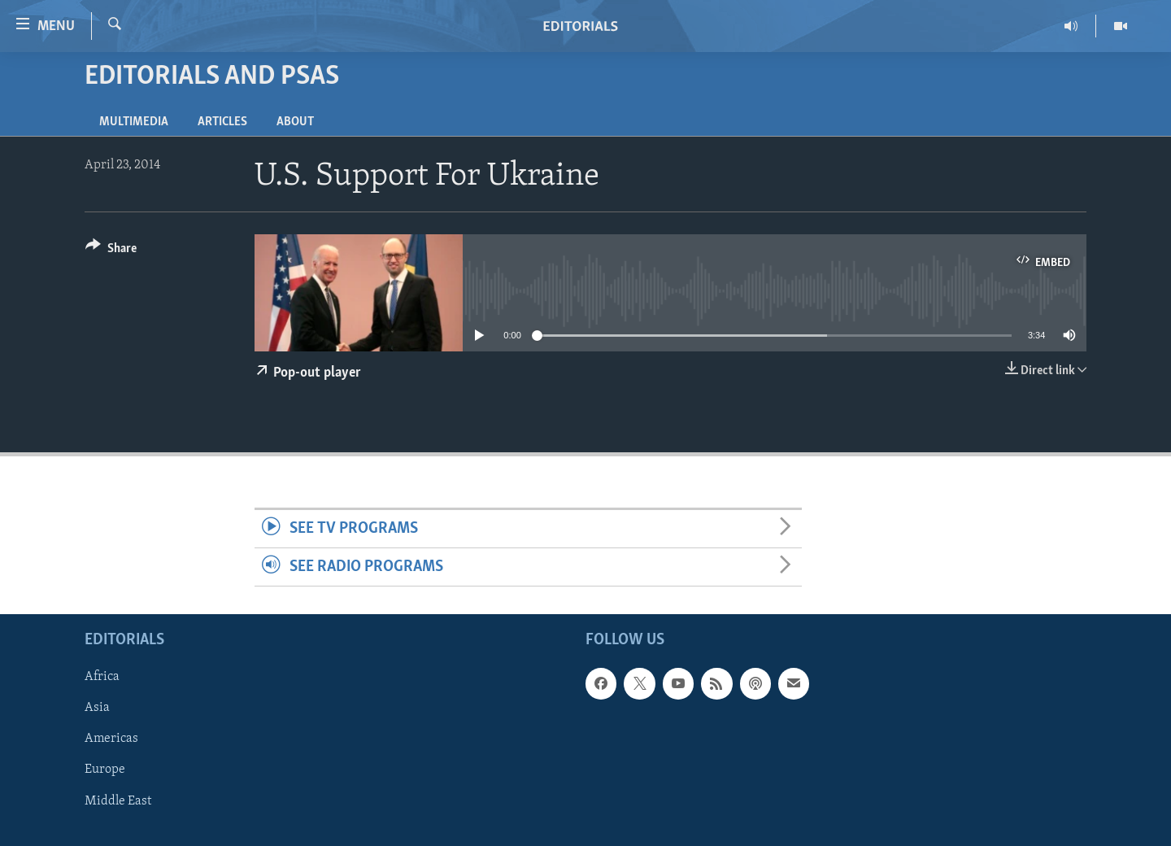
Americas (111, 739)
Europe (105, 770)
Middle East (118, 801)
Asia (97, 708)
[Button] (111, 251)
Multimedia (133, 122)
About (295, 122)
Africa (102, 677)
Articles (222, 122)
